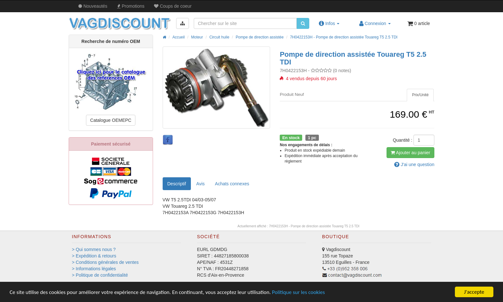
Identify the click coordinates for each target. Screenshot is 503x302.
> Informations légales (94, 268)
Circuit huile (219, 37)
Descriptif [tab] (176, 183)
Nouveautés (92, 6)
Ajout (410, 152)
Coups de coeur (173, 6)
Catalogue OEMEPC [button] (110, 120)
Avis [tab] (200, 183)
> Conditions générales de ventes (105, 262)
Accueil (178, 37)
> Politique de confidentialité (100, 275)
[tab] (420, 95)
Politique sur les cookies (298, 292)
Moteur (197, 37)
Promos (131, 6)
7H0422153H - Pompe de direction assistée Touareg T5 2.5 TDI (343, 37)
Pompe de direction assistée (260, 37)
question (414, 164)
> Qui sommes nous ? (94, 249)
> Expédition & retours (94, 255)
